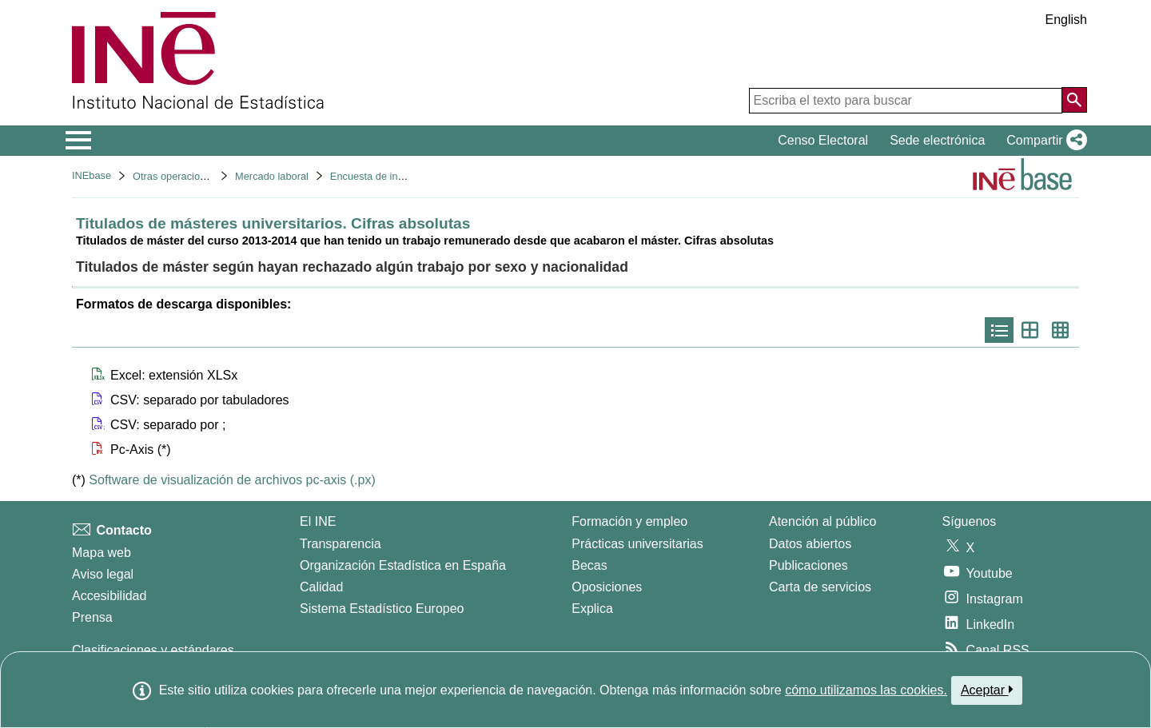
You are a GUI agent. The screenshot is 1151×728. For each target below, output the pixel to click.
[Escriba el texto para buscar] (905, 100)
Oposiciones (607, 587)
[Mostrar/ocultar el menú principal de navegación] (79, 140)
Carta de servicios (820, 587)
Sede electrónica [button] (937, 140)
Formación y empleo (629, 521)
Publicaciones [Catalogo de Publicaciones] (808, 565)
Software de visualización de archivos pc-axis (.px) (232, 480)
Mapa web (101, 552)
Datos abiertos (810, 544)
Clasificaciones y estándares (153, 650)
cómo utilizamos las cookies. (866, 690)
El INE (318, 521)
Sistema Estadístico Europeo (382, 608)
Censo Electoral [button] (823, 140)
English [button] (1066, 19)
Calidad (321, 587)
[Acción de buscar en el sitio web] (1074, 100)
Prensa (92, 617)
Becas (589, 565)
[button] (1043, 140)
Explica (592, 608)
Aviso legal (102, 574)
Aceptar (987, 689)
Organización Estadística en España (403, 565)
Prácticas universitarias (637, 544)
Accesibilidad (109, 596)
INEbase (91, 175)
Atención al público (822, 521)
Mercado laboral (272, 176)
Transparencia (340, 544)
